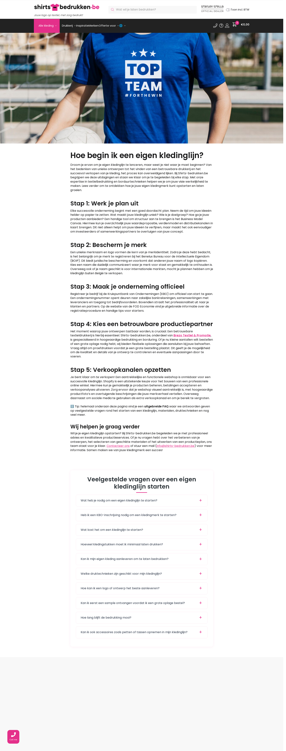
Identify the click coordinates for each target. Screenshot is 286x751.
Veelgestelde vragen (92, 731)
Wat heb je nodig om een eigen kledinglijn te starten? (119, 498)
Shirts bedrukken (179, 722)
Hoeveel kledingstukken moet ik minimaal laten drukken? (122, 542)
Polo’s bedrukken (179, 727)
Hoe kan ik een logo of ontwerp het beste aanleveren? (120, 586)
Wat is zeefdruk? (134, 727)
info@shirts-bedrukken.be (175, 444)
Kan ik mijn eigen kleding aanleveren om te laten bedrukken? (125, 557)
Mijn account (87, 722)
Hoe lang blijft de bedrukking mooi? (106, 615)
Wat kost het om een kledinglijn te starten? (112, 527)
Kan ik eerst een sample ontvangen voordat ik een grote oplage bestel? (133, 601)
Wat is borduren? (134, 731)
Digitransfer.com (190, 739)
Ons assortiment (89, 727)
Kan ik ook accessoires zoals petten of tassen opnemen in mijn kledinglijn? (134, 630)
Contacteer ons (118, 444)
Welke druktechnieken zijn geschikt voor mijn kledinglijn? (121, 571)
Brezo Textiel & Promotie (192, 333)
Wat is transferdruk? (137, 735)
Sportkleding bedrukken (184, 735)
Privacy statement (91, 739)
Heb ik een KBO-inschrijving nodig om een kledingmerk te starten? (128, 513)
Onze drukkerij (132, 722)
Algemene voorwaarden (95, 735)
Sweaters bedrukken (182, 731)
